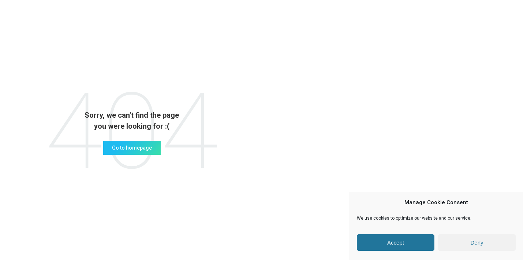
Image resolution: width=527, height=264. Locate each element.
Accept (395, 242)
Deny (476, 242)
